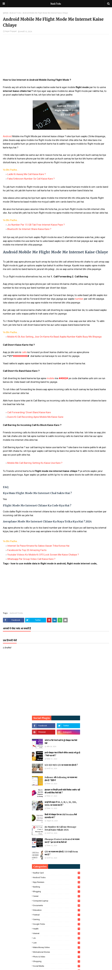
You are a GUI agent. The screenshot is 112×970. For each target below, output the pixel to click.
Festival (56, 915)
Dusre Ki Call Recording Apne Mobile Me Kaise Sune (35, 416)
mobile (50, 378)
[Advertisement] (56, 57)
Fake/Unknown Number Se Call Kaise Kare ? (31, 178)
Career (56, 896)
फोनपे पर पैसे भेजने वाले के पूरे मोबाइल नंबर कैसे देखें (61, 741)
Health (56, 929)
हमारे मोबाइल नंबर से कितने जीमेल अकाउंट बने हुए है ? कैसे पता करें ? (62, 754)
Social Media (56, 966)
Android (7, 136)
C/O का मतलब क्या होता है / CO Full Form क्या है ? (61, 853)
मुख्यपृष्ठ (5, 13)
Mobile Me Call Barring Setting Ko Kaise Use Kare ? (34, 462)
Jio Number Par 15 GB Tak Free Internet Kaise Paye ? (36, 224)
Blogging (56, 891)
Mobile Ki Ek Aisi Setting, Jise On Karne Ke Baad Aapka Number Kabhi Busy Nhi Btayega (54, 336)
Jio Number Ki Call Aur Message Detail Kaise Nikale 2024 (60, 828)
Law (56, 943)
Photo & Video (56, 957)
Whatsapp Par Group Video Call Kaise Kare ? (31, 559)
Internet (56, 933)
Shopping (56, 961)
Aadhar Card (56, 873)
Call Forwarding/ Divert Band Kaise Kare (29, 412)
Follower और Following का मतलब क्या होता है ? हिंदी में (61, 779)
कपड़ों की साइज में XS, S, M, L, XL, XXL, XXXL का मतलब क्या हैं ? (61, 803)
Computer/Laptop (56, 901)
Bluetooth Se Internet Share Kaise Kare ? (29, 229)
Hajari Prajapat (11, 31)
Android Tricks (15, 13)
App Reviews (56, 882)
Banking (56, 887)
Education (56, 910)
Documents (56, 905)
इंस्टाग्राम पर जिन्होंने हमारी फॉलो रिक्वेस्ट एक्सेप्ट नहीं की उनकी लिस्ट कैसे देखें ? (62, 791)
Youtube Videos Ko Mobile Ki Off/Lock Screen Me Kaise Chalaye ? (43, 554)
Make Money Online (56, 947)
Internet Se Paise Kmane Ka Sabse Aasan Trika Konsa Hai (38, 545)
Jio (56, 938)
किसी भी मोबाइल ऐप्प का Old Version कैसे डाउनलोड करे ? (61, 816)
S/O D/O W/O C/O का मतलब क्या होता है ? (61, 765)
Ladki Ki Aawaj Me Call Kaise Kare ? (26, 174)
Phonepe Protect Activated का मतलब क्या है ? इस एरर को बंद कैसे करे (62, 840)
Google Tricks (56, 924)
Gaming (56, 919)
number (79, 298)
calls (24, 352)
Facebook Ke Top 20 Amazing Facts (27, 550)
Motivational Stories (56, 952)
